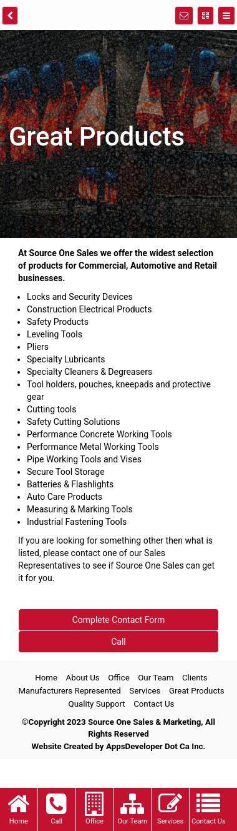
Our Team (155, 678)
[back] (10, 15)
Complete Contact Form (118, 620)
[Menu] (226, 15)
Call (118, 642)
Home (46, 678)
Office (119, 678)
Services (144, 691)
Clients (195, 678)
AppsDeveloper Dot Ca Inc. (156, 747)
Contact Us (153, 704)
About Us (83, 678)
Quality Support (97, 704)
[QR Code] (205, 15)
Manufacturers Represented (69, 691)
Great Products (197, 691)
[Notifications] (184, 15)
